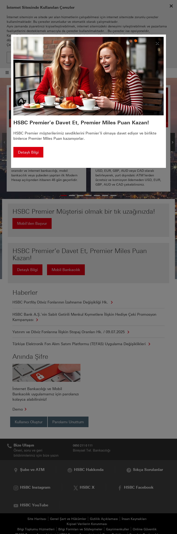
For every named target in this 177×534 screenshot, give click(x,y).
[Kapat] (157, 42)
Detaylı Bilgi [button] (28, 152)
